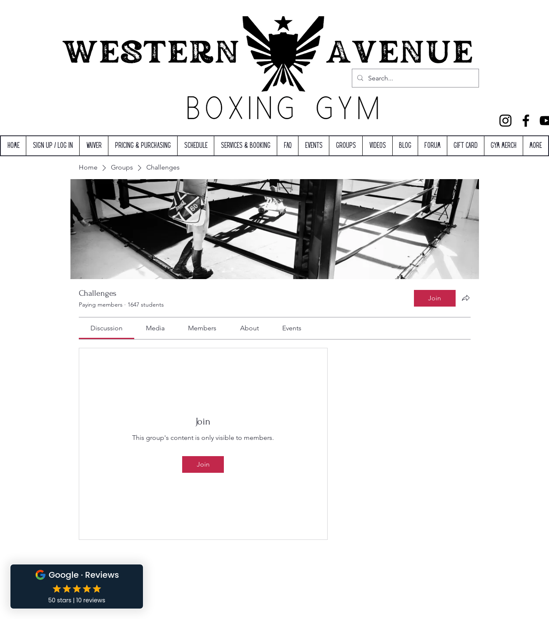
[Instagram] (505, 120)
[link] (106, 328)
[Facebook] (526, 120)
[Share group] (466, 298)
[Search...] (414, 78)
